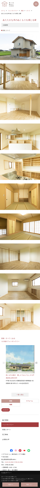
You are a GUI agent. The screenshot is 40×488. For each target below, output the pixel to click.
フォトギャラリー (8, 424)
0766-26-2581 (18, 462)
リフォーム (29, 401)
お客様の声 (5, 439)
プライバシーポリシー (20, 478)
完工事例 (5, 434)
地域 (10, 404)
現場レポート (6, 429)
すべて (6, 410)
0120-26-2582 (9, 462)
